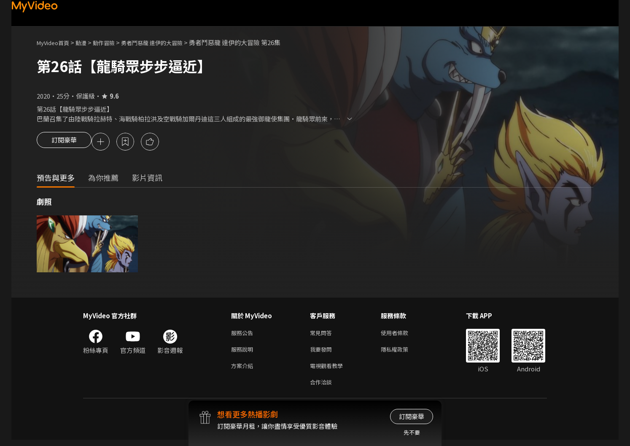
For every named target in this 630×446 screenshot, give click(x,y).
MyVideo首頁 (56, 42)
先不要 (412, 432)
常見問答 (322, 334)
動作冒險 (113, 42)
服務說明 (243, 352)
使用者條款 (401, 334)
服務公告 (243, 334)
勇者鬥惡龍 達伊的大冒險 (167, 42)
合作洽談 (322, 387)
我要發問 (322, 352)
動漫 (87, 42)
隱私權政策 (401, 352)
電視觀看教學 (329, 369)
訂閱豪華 (64, 142)
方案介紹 (243, 369)
